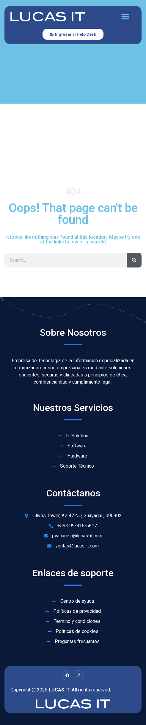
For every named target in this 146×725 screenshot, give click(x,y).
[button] (125, 16)
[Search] (134, 260)
